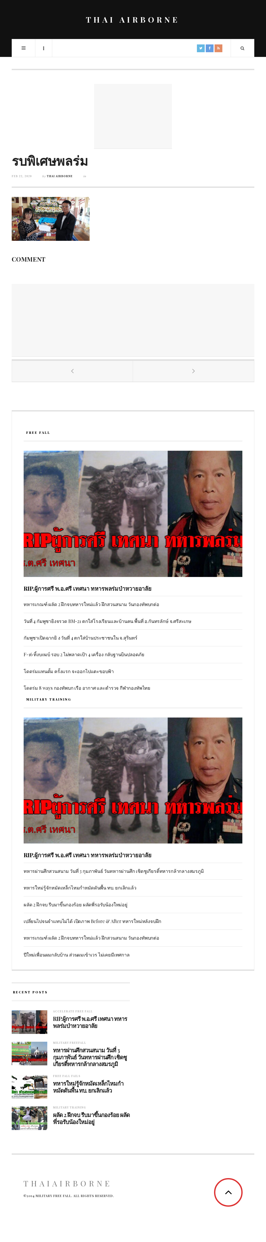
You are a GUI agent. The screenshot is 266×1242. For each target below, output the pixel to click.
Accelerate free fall (73, 1011)
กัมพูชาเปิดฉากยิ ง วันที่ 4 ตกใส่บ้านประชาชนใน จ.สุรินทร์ (80, 638)
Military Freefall (69, 1043)
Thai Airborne (60, 176)
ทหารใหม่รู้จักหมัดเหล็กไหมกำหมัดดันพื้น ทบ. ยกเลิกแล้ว (80, 888)
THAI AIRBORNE (133, 19)
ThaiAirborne (67, 1183)
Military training (69, 1108)
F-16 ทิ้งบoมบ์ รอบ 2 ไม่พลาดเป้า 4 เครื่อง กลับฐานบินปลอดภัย (84, 654)
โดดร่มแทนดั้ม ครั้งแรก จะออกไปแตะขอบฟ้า (69, 671)
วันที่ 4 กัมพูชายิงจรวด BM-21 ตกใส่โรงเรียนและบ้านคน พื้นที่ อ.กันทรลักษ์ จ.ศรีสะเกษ (107, 621)
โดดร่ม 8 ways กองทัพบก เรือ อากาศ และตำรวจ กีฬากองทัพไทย (87, 688)
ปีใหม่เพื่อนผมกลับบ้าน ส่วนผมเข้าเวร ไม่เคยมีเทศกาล (77, 955)
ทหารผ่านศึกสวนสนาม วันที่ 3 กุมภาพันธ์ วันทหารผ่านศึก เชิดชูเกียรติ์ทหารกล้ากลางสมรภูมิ (114, 871)
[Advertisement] (133, 116)
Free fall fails (67, 1076)
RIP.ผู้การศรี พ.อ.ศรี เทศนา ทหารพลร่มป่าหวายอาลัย (87, 588)
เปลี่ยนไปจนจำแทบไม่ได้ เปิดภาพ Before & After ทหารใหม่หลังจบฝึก (92, 921)
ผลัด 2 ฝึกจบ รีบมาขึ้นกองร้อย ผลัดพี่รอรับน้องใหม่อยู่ (76, 904)
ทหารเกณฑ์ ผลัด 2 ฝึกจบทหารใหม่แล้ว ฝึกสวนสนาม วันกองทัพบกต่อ (91, 604)
